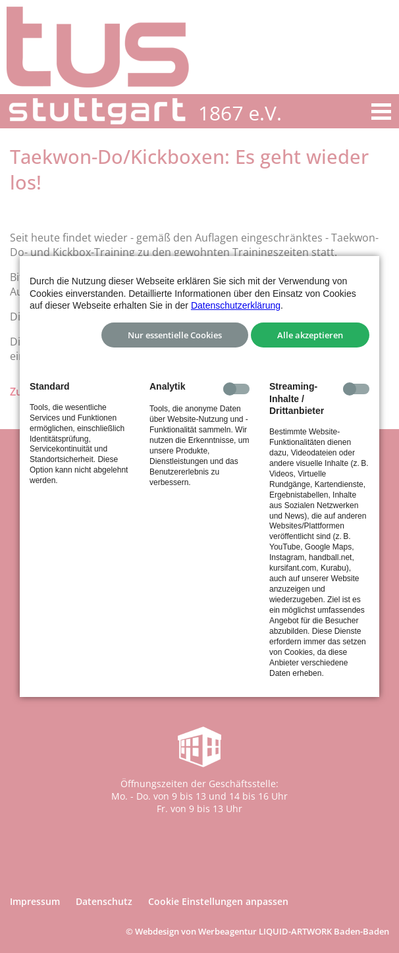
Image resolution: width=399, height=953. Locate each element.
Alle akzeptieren (310, 335)
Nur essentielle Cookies (175, 335)
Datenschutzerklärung (235, 305)
